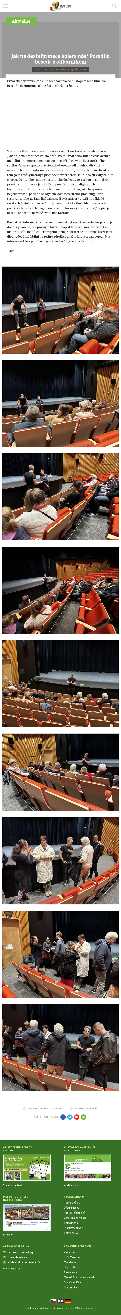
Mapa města (71, 1287)
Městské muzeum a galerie (79, 1277)
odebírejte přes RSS (87, 1108)
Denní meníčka (72, 1282)
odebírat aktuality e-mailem (46, 1108)
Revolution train (17, 1257)
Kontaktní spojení (74, 1212)
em (83, 1117)
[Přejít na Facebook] (27, 1217)
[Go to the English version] (60, 1301)
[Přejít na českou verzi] (53, 1301)
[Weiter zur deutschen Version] (68, 1301)
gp (76, 1117)
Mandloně (70, 1262)
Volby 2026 (71, 1233)
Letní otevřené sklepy (20, 1252)
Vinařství (69, 1252)
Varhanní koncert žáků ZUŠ (24, 1262)
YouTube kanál (71, 1185)
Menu (5, 6)
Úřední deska (71, 1207)
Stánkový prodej (74, 1227)
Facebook (8, 1234)
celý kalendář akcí (12, 1268)
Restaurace (70, 1272)
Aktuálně (21, 21)
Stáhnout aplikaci (12, 1185)
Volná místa (71, 1222)
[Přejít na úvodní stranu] (60, 6)
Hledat (115, 6)
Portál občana (72, 1202)
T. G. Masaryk (72, 1257)
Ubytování (70, 1267)
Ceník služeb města (75, 1217)
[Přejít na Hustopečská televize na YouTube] (87, 1168)
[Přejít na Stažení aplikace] (27, 1168)
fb (63, 1117)
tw (70, 1117)
